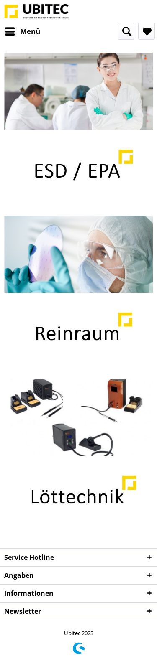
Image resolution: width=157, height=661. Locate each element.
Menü (22, 30)
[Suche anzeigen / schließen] (126, 31)
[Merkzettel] (146, 31)
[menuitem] (22, 31)
